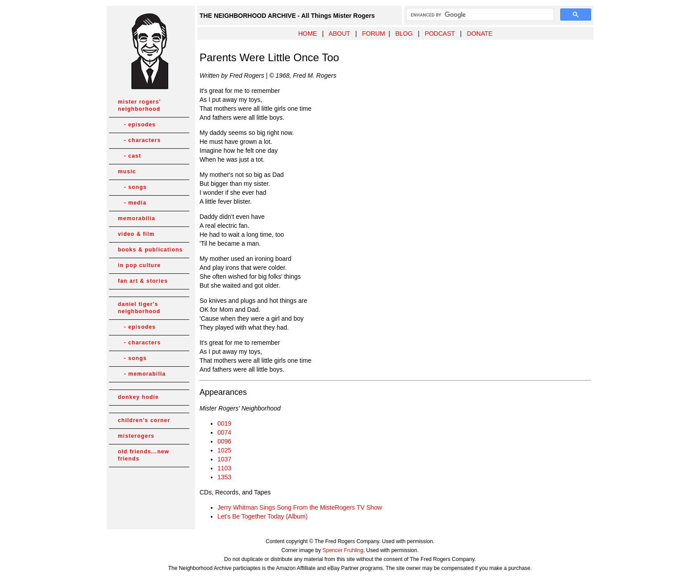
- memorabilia (142, 374)
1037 (224, 459)
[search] (479, 15)
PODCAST (439, 33)
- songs (132, 187)
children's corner (144, 420)
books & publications (150, 250)
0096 (224, 441)
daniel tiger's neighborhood (139, 307)
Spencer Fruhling (342, 550)
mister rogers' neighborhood (139, 105)
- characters (139, 140)
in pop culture (139, 265)
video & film (136, 234)
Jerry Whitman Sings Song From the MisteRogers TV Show (299, 507)
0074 (224, 432)
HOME (307, 33)
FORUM (373, 33)
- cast (129, 156)
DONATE (479, 33)
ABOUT (339, 33)
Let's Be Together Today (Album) (262, 516)
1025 (224, 450)
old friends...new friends (143, 455)
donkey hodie (138, 397)
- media (132, 203)
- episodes (137, 124)
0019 (224, 423)
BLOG (403, 33)
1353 (224, 477)
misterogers (136, 436)
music (127, 171)
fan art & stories (143, 281)
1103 (224, 468)
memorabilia (136, 218)
